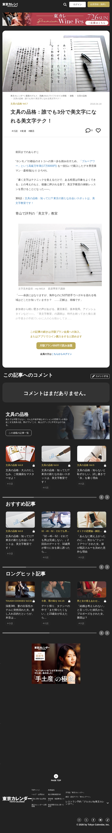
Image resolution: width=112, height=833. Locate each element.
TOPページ (36, 790)
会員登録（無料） (98, 4)
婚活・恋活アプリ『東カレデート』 (78, 797)
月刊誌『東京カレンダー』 (75, 792)
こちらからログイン (61, 354)
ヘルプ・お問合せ (38, 794)
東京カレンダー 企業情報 (39, 805)
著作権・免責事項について (56, 799)
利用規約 (51, 790)
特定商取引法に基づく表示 (56, 805)
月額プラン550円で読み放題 (56, 345)
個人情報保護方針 (54, 794)
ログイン (77, 4)
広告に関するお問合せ (39, 799)
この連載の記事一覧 (18, 433)
